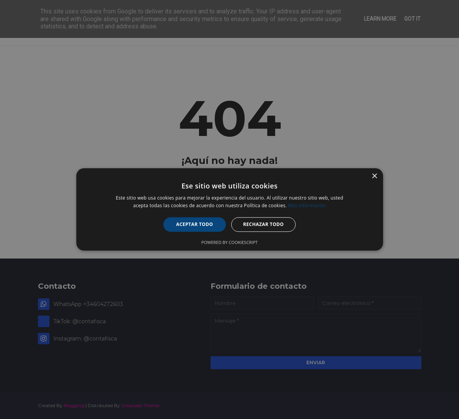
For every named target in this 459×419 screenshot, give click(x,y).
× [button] (374, 176)
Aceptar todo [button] (194, 224)
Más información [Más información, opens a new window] (307, 206)
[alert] (229, 209)
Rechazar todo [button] (263, 224)
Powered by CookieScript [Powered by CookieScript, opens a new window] (229, 243)
